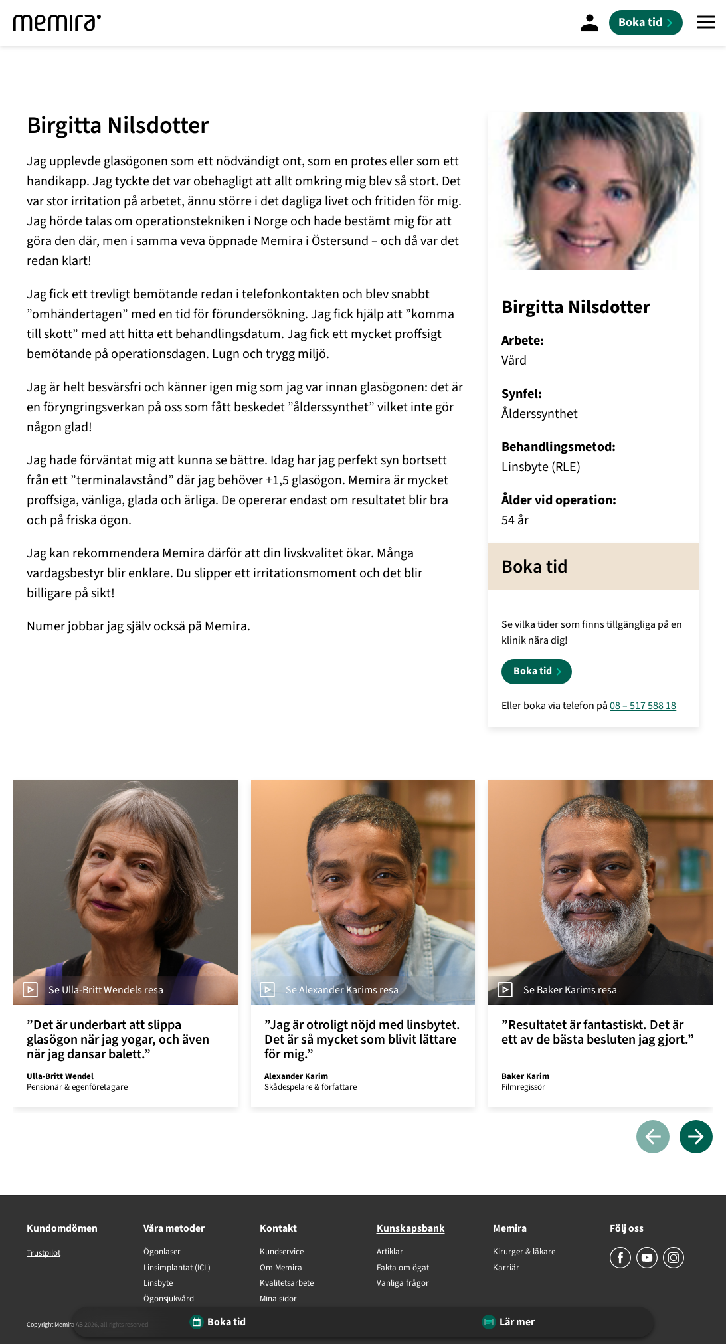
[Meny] (706, 23)
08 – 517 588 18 (643, 705)
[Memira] (57, 23)
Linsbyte (158, 1283)
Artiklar (390, 1252)
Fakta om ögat (403, 1268)
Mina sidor (278, 1299)
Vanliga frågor (403, 1283)
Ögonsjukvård (168, 1299)
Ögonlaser (162, 1252)
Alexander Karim (296, 1076)
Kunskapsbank (411, 1228)
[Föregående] (653, 1137)
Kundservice (282, 1252)
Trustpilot (43, 1253)
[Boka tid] (646, 22)
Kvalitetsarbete (287, 1283)
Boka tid (532, 671)
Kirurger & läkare (524, 1252)
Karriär (506, 1268)
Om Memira (281, 1268)
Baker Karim (525, 1076)
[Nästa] (696, 1137)
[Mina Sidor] (590, 23)
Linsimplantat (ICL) (177, 1268)
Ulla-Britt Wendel (60, 1076)
